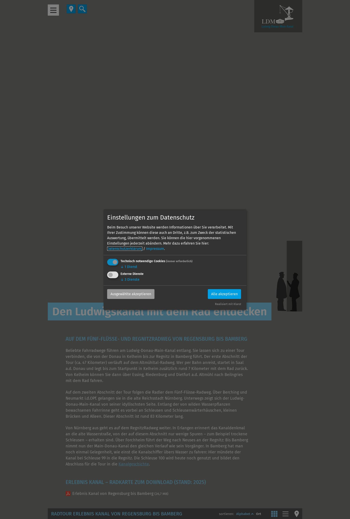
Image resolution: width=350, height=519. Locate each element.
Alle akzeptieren (224, 294)
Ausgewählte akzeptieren (130, 294)
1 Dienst (129, 267)
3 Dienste (130, 279)
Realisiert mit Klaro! (228, 304)
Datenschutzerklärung (124, 249)
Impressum (155, 249)
